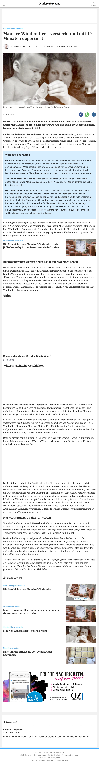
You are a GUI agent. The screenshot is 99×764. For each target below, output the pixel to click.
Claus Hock (19, 46)
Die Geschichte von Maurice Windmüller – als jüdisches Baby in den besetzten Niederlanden (31, 245)
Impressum (41, 755)
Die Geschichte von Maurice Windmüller (27, 589)
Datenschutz (30, 755)
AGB (22, 755)
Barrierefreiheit (54, 755)
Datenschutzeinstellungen (49, 757)
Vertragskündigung (70, 755)
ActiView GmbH (62, 760)
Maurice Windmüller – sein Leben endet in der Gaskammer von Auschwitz (31, 611)
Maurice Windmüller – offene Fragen (25, 630)
